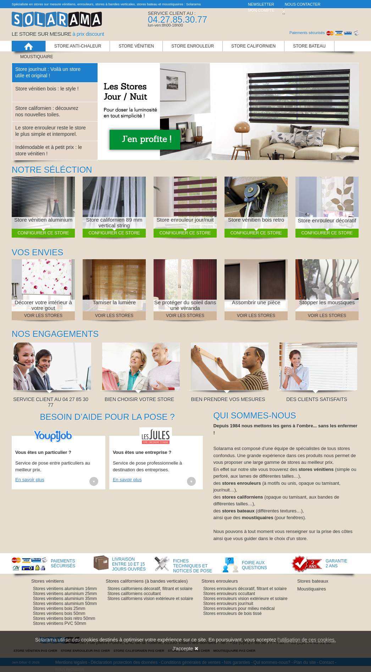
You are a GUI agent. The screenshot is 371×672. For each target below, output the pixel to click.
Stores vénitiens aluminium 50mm (65, 603)
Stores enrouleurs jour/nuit (228, 603)
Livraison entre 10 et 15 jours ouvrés (129, 564)
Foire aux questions (254, 565)
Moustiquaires (311, 589)
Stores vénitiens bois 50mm (59, 613)
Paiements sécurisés (63, 563)
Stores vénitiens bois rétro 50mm (64, 618)
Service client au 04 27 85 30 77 (52, 399)
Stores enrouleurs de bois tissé (232, 613)
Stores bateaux (312, 581)
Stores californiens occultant (134, 593)
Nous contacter (303, 4)
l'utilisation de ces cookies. (306, 640)
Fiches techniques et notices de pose (192, 566)
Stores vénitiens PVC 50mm (59, 623)
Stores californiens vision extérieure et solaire (150, 598)
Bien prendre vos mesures (229, 396)
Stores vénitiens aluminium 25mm (65, 593)
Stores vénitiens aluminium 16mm (65, 588)
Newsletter (261, 4)
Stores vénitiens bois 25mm (59, 608)
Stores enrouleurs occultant (229, 593)
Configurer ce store (43, 233)
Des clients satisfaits (318, 396)
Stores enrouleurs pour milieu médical (239, 608)
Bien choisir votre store (141, 396)
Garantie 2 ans (334, 563)
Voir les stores (43, 315)
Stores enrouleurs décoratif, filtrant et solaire (245, 588)
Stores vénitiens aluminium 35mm (65, 598)
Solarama (57, 26)
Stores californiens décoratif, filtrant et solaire (149, 588)
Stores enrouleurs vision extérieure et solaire (245, 598)
